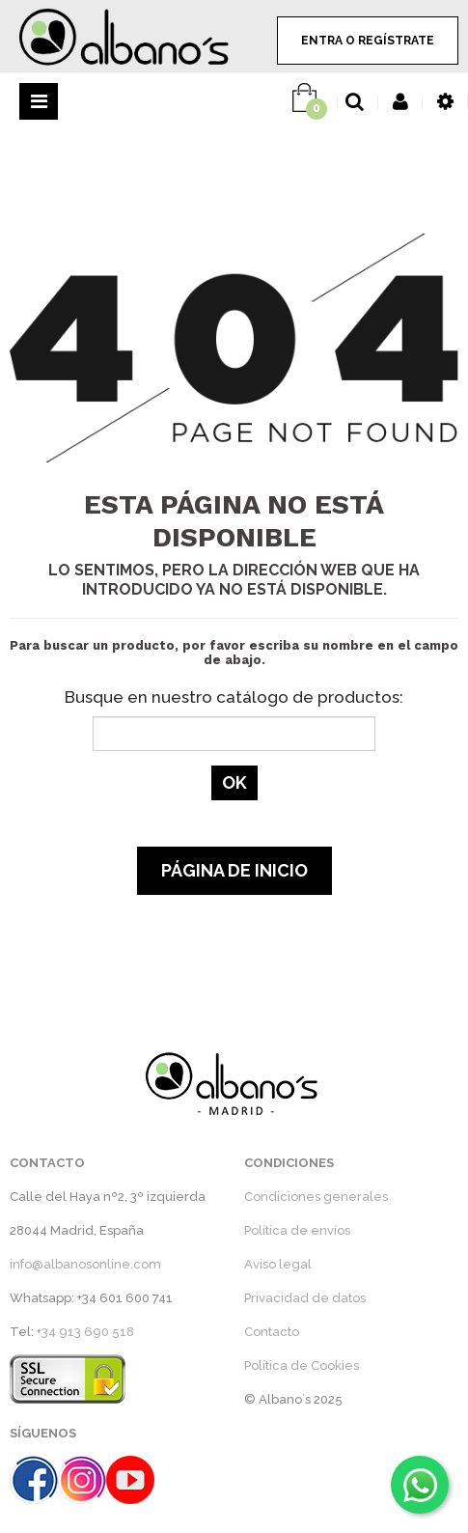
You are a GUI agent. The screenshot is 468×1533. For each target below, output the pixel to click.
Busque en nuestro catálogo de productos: (234, 697)
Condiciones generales (316, 1196)
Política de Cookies (301, 1365)
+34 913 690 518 (85, 1331)
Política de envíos (297, 1230)
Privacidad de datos (305, 1298)
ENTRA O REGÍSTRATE (367, 40)
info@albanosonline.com (85, 1264)
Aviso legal (278, 1264)
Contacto (271, 1331)
